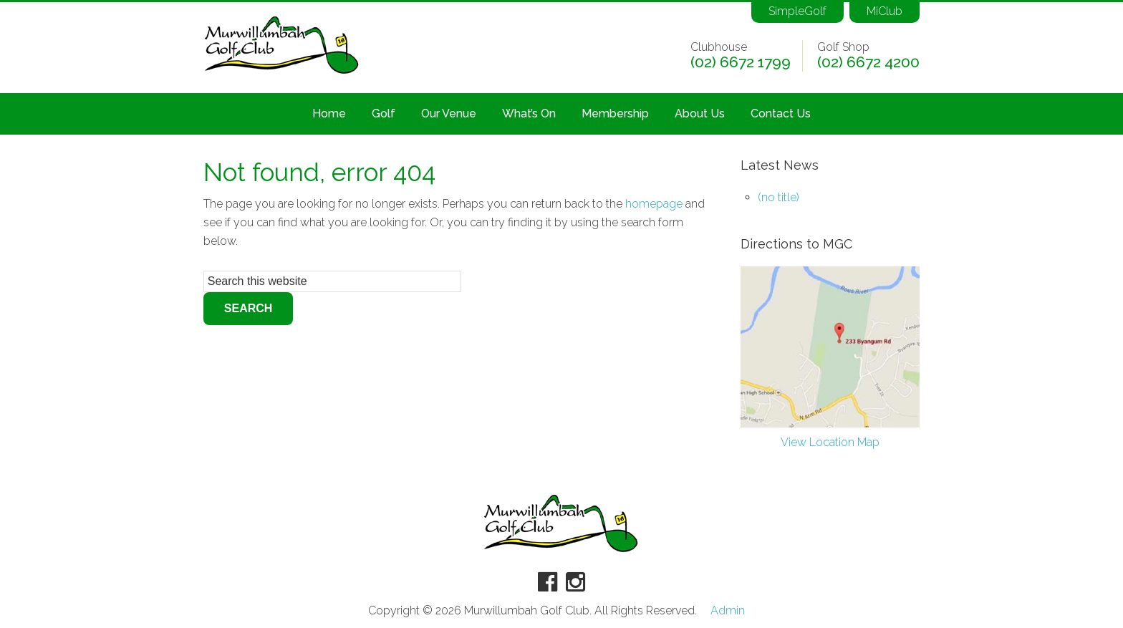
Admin (727, 611)
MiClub (884, 11)
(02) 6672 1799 (740, 62)
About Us (700, 113)
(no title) (778, 197)
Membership (615, 113)
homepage (654, 204)
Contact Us (781, 113)
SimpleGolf (797, 11)
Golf (383, 113)
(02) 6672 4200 (868, 62)
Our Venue (448, 113)
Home (329, 113)
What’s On (529, 113)
